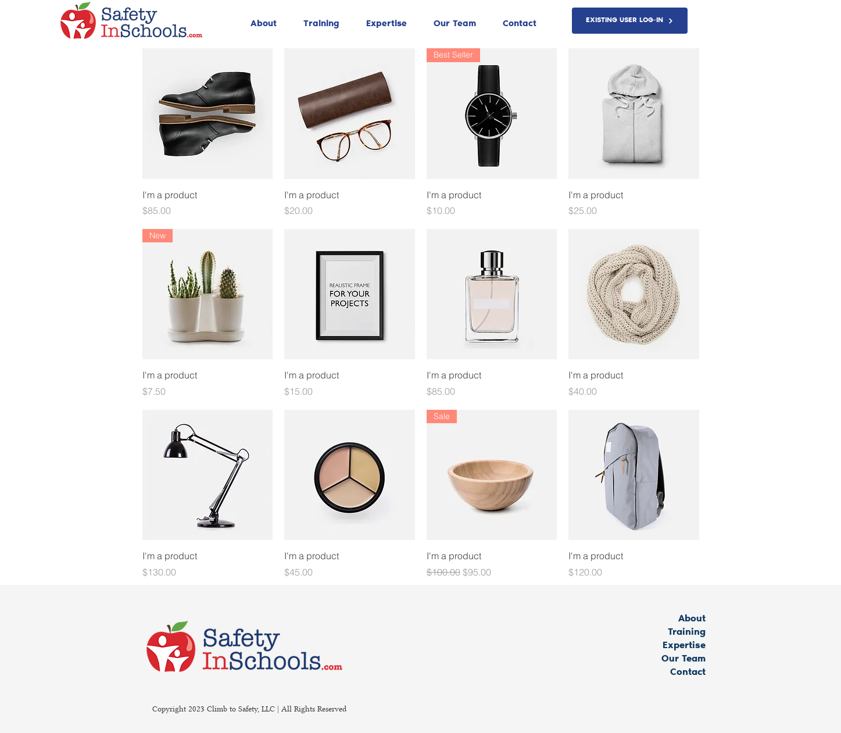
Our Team (683, 659)
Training (687, 632)
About (692, 619)
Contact (688, 672)
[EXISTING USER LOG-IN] (630, 21)
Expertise (684, 645)
